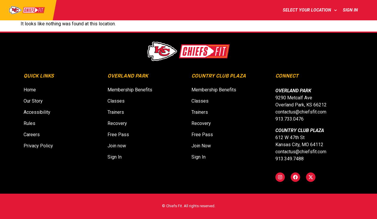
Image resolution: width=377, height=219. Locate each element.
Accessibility (37, 112)
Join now (119, 146)
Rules (29, 123)
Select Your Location (310, 10)
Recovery (117, 123)
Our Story (33, 101)
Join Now (202, 146)
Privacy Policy (38, 146)
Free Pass (118, 134)
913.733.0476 (289, 119)
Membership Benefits (130, 90)
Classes (116, 101)
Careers (32, 134)
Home (30, 90)
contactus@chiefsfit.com (300, 112)
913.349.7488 (289, 159)
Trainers (116, 112)
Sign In (351, 10)
